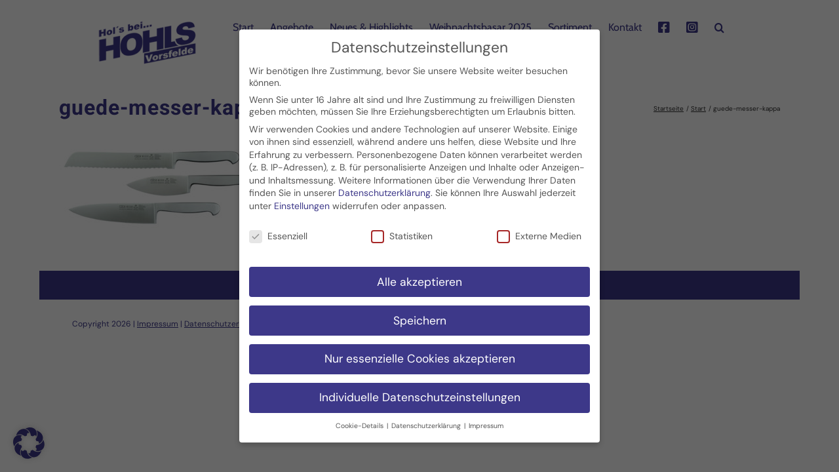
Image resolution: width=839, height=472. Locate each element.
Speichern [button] (419, 312)
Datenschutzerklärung (384, 185)
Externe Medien (539, 227)
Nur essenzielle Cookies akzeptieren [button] (419, 351)
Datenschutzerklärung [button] (427, 418)
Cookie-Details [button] (360, 418)
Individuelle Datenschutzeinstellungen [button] (419, 389)
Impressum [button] (486, 418)
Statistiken (402, 227)
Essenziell (278, 227)
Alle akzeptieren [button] (419, 273)
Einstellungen (302, 197)
